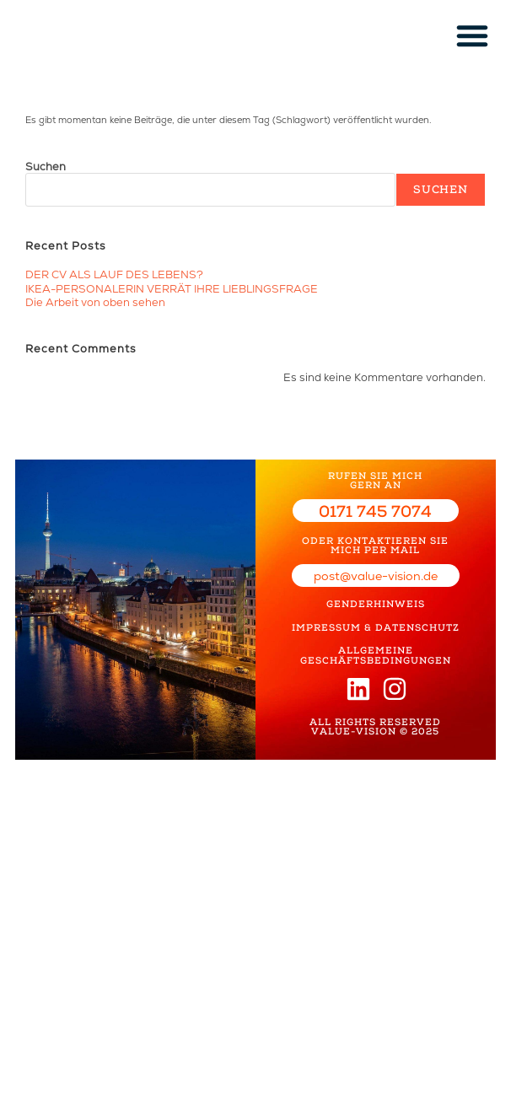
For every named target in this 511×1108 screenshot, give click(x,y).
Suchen (45, 166)
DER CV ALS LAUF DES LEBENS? (114, 274)
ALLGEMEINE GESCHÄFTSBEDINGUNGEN (375, 648)
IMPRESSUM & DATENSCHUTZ (376, 621)
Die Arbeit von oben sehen (95, 300)
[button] (472, 35)
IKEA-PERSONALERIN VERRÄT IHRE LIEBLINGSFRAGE (171, 287)
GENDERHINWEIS (375, 599)
